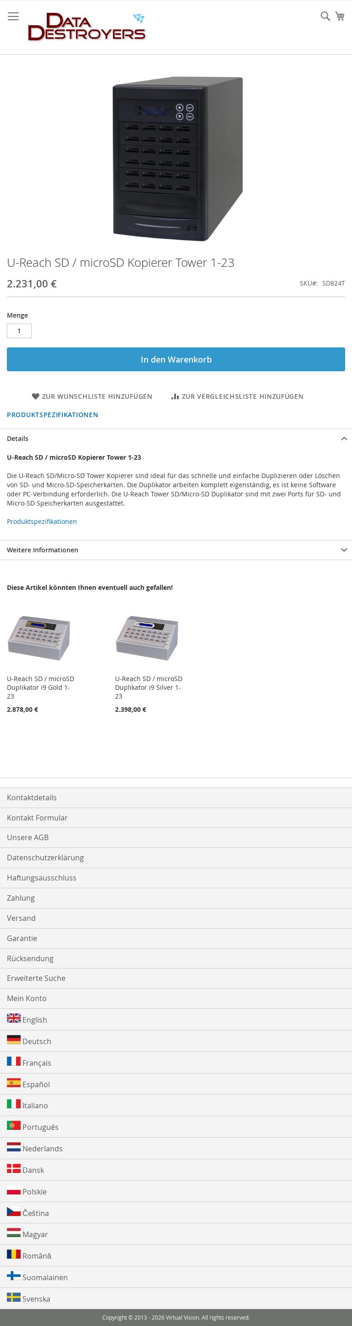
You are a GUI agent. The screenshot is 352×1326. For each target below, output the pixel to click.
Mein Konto (27, 998)
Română (29, 1255)
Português (33, 1126)
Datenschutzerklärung (45, 858)
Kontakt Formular (37, 818)
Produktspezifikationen (52, 414)
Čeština (28, 1212)
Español (28, 1083)
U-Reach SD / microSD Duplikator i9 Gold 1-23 (40, 687)
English (27, 1019)
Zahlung (21, 898)
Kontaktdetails (32, 797)
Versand (21, 918)
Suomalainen (37, 1276)
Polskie (27, 1191)
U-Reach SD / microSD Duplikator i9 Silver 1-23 (148, 687)
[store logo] (87, 27)
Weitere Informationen (42, 549)
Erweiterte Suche (36, 978)
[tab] (176, 438)
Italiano (27, 1105)
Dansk (25, 1169)
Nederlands (35, 1148)
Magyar (27, 1233)
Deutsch (29, 1040)
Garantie (22, 938)
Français (29, 1062)
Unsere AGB (28, 837)
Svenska (28, 1298)
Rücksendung (30, 958)
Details (17, 438)
